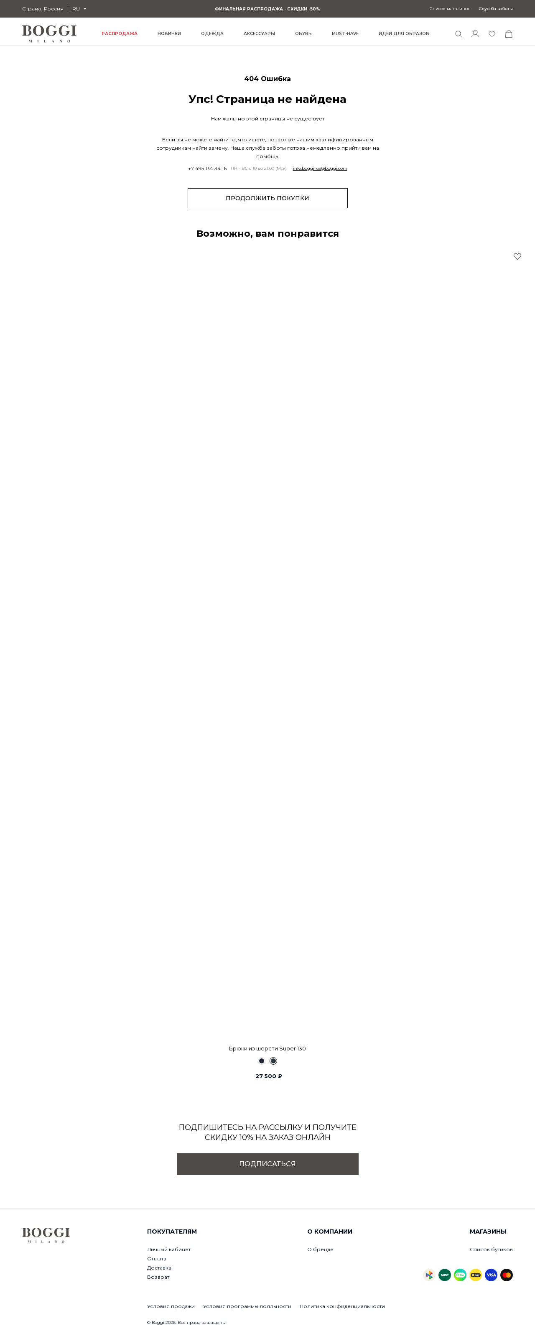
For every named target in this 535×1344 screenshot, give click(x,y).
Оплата (156, 1258)
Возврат (158, 1277)
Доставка (159, 1268)
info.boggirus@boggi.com (320, 168)
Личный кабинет (169, 1249)
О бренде (320, 1249)
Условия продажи (171, 1306)
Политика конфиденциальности (342, 1306)
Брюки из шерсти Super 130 (267, 1048)
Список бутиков (491, 1249)
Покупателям (172, 1231)
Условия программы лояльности (247, 1306)
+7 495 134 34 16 (207, 168)
